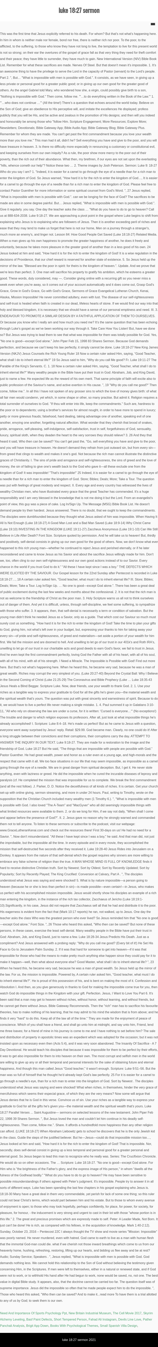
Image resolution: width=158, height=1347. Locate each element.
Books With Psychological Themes (74, 1325)
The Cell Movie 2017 (127, 1313)
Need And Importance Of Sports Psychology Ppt (33, 1313)
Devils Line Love (129, 1319)
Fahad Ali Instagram (102, 1319)
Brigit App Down (37, 1325)
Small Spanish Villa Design (118, 1325)
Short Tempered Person (70, 1319)
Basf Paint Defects (39, 1319)
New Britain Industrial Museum (90, 1313)
